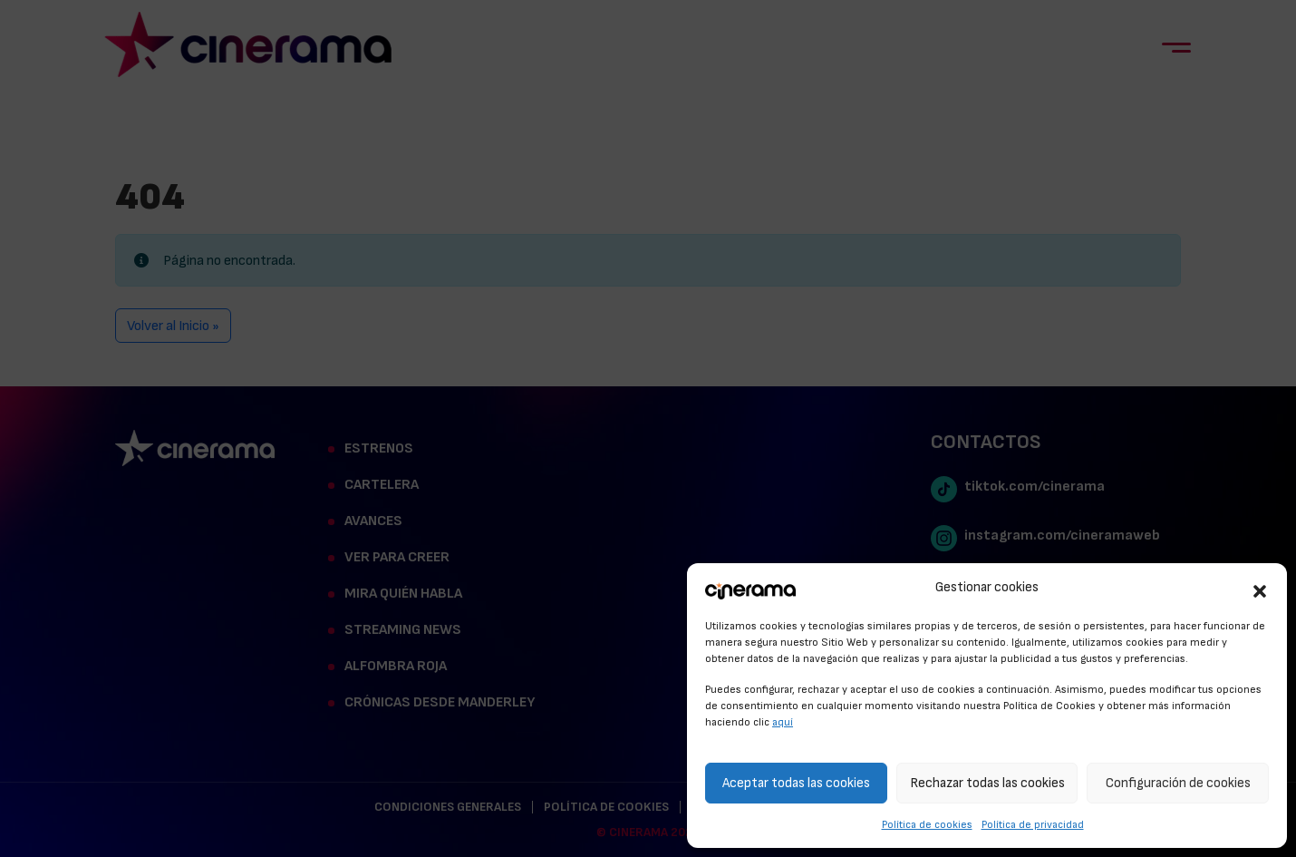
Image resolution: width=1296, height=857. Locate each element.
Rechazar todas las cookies (987, 783)
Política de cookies (927, 824)
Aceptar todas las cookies (796, 783)
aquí (782, 721)
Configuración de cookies (1178, 783)
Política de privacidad (1033, 824)
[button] (1260, 588)
